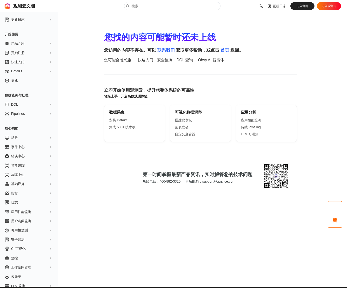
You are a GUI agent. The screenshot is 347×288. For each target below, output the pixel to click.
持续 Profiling (251, 127)
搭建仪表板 (183, 120)
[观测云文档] (7, 6)
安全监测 (165, 60)
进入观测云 (329, 6)
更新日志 (277, 6)
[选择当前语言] (261, 6)
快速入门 (145, 60)
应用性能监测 (251, 120)
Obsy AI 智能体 (211, 60)
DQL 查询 (184, 60)
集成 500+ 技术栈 (122, 127)
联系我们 (166, 50)
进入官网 (302, 6)
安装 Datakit (118, 120)
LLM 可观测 (250, 134)
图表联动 (181, 127)
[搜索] (172, 6)
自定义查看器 (185, 134)
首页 (224, 50)
